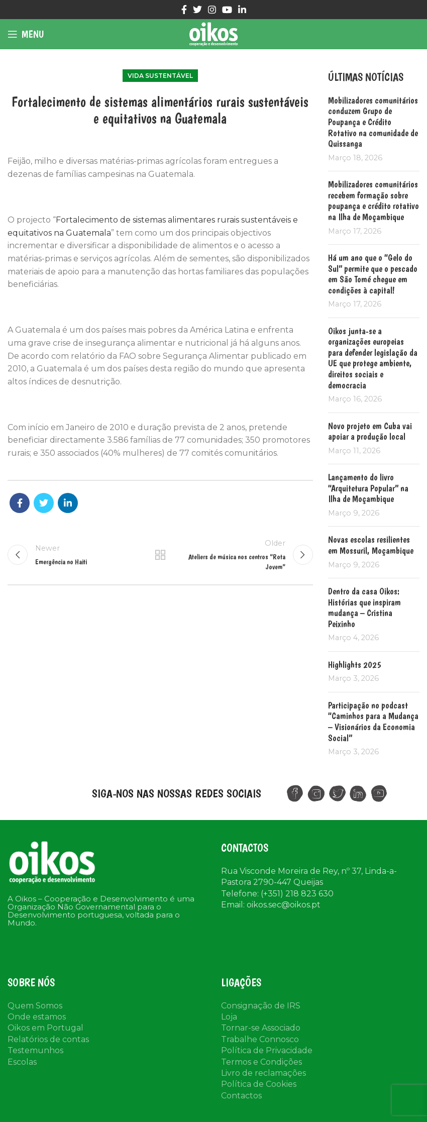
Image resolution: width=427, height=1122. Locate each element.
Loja (229, 1017)
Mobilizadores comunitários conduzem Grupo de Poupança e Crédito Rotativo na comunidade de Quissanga (373, 122)
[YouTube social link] (227, 9)
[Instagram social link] (212, 9)
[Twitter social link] (197, 9)
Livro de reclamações (263, 1073)
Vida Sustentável (160, 75)
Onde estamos (37, 1017)
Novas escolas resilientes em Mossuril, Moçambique (370, 545)
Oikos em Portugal (45, 1028)
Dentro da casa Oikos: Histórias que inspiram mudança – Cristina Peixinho (364, 607)
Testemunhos (35, 1050)
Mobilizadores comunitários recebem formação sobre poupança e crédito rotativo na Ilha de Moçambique (373, 200)
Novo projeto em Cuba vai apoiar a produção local (370, 431)
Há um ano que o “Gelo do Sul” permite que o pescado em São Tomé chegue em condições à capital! (372, 273)
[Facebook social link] (184, 9)
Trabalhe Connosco (260, 1039)
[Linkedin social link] (242, 9)
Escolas (22, 1062)
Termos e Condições (261, 1062)
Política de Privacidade (266, 1050)
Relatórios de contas (48, 1039)
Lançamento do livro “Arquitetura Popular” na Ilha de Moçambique (368, 488)
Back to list (160, 555)
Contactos (241, 1095)
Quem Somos (35, 1005)
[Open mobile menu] (26, 34)
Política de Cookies (258, 1084)
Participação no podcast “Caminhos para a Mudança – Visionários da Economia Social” (373, 721)
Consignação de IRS (260, 1005)
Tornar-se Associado (260, 1028)
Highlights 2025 (354, 664)
